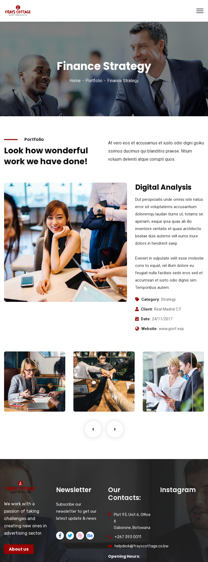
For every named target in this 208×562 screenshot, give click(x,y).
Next (115, 429)
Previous (93, 429)
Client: (147, 309)
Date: (146, 318)
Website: (149, 328)
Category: (150, 299)
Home (75, 80)
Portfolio (94, 80)
